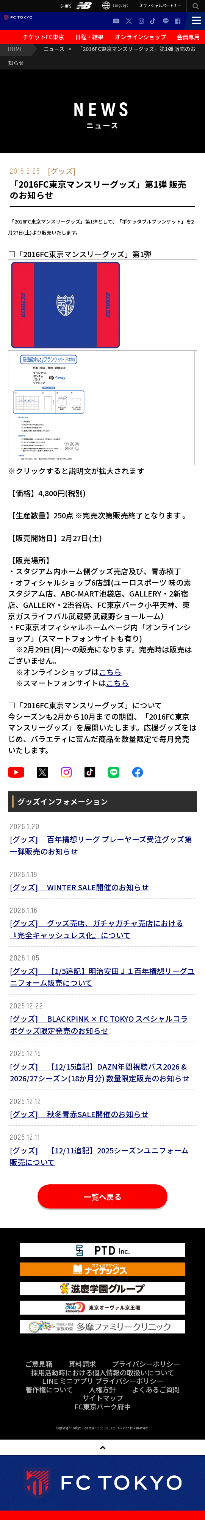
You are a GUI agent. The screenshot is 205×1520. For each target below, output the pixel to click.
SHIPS (66, 6)
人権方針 (102, 1389)
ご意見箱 (38, 1364)
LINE (166, 21)
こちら (110, 671)
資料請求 (82, 1364)
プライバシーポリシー (146, 1364)
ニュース (54, 48)
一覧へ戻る (103, 1196)
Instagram (141, 21)
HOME (15, 48)
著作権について (49, 1389)
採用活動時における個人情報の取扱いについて (102, 1372)
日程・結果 (89, 36)
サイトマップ (102, 1398)
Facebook (177, 21)
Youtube (116, 21)
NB (84, 6)
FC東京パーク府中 (102, 1406)
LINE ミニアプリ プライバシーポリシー (102, 1381)
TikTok (153, 21)
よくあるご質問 (156, 1389)
